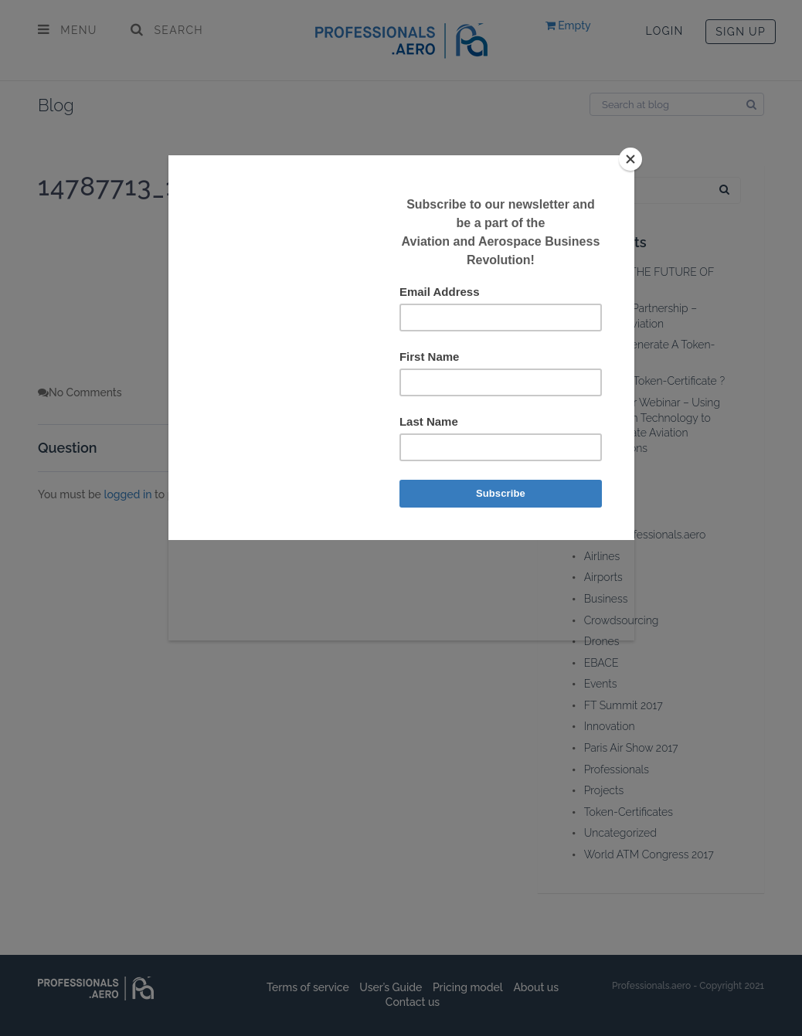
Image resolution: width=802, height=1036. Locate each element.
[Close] (630, 159)
